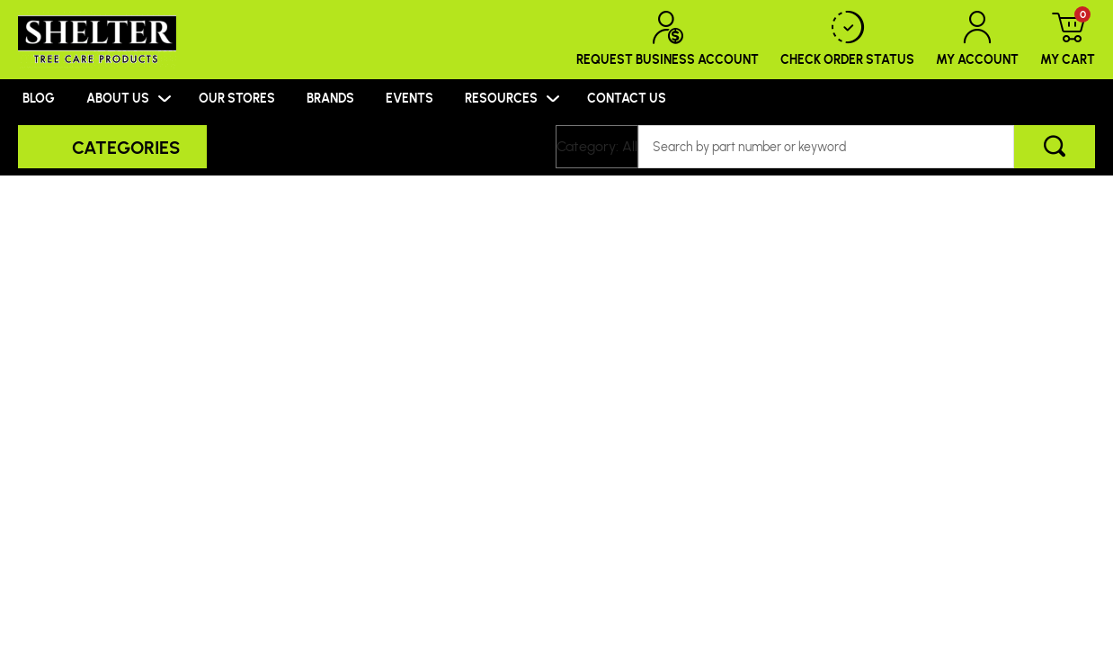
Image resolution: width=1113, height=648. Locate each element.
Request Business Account (667, 39)
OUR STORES (237, 97)
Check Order (847, 39)
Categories (126, 146)
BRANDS (330, 97)
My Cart (1067, 39)
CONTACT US (626, 97)
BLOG (38, 97)
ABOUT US (117, 97)
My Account (977, 39)
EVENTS (409, 97)
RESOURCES (501, 97)
